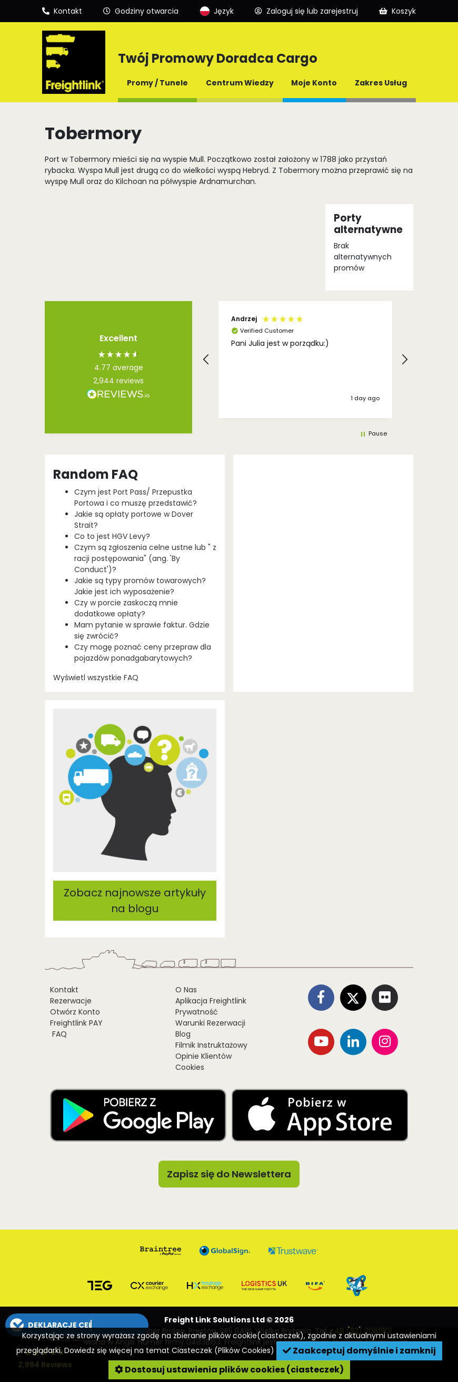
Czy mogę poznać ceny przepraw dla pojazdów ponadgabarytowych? (142, 652)
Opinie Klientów (203, 1056)
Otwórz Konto (75, 1012)
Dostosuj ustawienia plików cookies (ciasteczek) (229, 1370)
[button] (206, 359)
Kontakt (64, 989)
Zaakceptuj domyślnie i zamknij (359, 1351)
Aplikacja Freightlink (210, 1001)
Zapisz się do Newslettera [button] (229, 1174)
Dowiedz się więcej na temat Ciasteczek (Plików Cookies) (169, 1350)
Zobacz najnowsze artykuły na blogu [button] (135, 900)
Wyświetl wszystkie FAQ (95, 677)
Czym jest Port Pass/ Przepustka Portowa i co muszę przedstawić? (135, 497)
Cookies (189, 1067)
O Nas (186, 989)
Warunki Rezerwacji (210, 1023)
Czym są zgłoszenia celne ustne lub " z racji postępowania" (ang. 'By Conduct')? (145, 558)
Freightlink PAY (76, 1023)
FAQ (58, 1034)
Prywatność (196, 1012)
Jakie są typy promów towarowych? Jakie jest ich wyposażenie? (140, 586)
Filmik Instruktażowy (211, 1045)
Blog (183, 1034)
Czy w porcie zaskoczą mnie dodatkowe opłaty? (126, 608)
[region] (305, 360)
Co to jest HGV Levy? (112, 536)
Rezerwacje (71, 1001)
